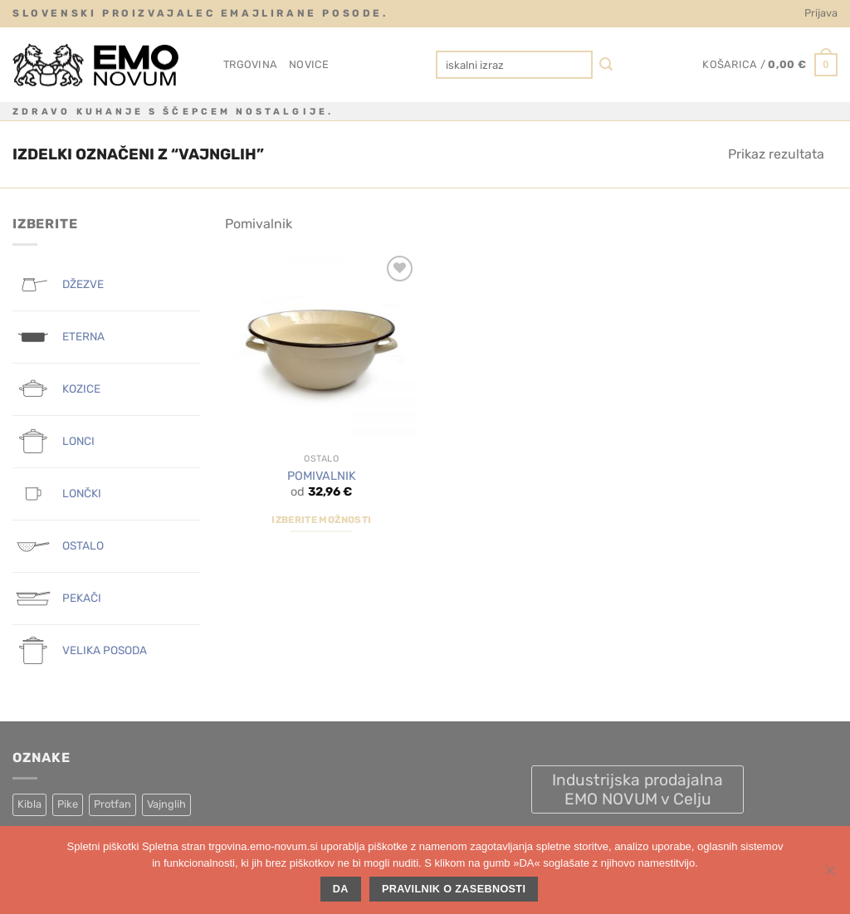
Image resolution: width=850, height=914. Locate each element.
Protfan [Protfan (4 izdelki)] (112, 804)
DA (341, 889)
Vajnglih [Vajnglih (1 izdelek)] (166, 804)
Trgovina (250, 64)
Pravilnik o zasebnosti (453, 889)
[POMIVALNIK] (321, 348)
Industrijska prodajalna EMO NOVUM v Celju (637, 789)
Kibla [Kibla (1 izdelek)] (29, 804)
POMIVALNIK (321, 476)
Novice (309, 64)
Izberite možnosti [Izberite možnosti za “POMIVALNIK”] (321, 519)
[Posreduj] (606, 65)
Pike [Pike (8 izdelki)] (67, 804)
